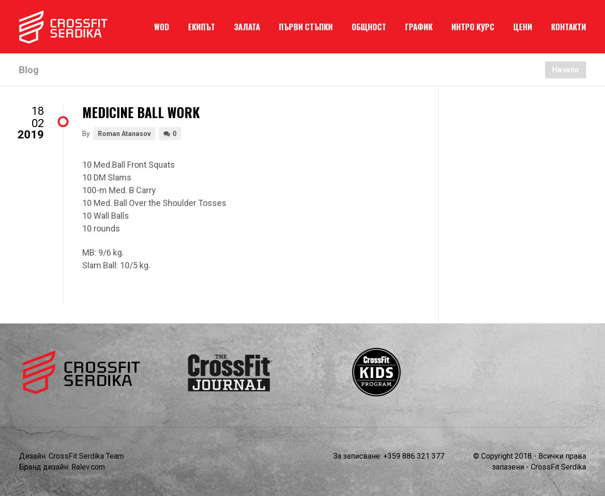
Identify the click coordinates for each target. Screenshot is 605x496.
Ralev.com (88, 466)
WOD (161, 27)
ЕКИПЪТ (201, 27)
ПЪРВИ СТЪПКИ (306, 27)
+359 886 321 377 (413, 456)
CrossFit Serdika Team (86, 456)
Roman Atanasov (124, 133)
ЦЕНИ (522, 27)
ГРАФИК (418, 27)
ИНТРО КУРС (472, 27)
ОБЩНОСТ (369, 27)
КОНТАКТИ (568, 27)
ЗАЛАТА (247, 27)
